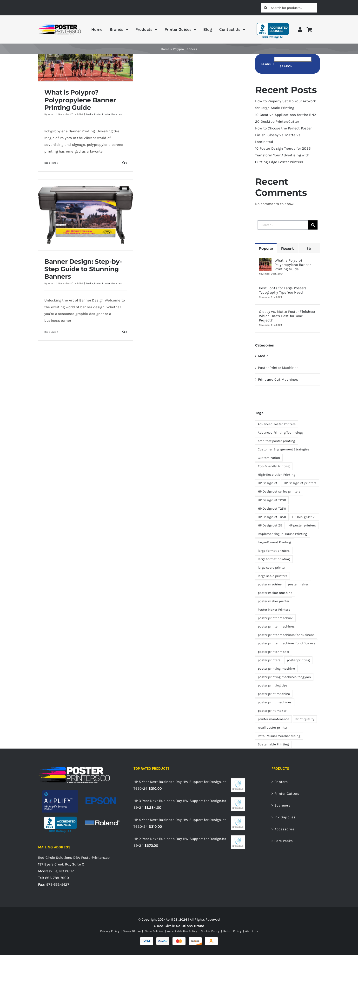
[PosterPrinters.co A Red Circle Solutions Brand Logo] (59, 26)
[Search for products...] (289, 8)
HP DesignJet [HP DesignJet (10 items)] (268, 483)
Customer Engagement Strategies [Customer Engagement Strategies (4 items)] (284, 449)
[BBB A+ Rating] (272, 21)
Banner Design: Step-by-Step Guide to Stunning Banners (83, 269)
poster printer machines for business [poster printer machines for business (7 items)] (286, 635)
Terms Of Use (132, 931)
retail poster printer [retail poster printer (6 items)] (273, 727)
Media (89, 114)
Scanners (282, 805)
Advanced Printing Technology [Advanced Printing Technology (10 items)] (280, 432)
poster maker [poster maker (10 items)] (298, 584)
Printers (281, 782)
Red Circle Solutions (55, 857)
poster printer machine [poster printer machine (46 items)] (275, 618)
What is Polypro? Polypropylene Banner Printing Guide (80, 100)
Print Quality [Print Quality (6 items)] (304, 719)
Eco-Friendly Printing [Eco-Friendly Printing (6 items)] (274, 466)
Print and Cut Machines (278, 379)
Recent (287, 248)
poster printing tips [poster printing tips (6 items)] (273, 685)
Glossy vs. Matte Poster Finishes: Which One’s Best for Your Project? (287, 315)
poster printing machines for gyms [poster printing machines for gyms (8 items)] (284, 677)
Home (165, 49)
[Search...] (283, 225)
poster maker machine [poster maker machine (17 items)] (275, 593)
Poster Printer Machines (108, 114)
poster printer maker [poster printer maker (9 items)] (274, 652)
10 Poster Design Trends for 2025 (283, 148)
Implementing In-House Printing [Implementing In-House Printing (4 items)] (282, 534)
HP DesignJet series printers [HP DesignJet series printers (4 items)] (279, 491)
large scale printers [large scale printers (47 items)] (272, 576)
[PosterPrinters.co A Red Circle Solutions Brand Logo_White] (74, 767)
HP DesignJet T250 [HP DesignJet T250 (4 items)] (272, 508)
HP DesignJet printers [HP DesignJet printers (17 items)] (300, 483)
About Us (251, 931)
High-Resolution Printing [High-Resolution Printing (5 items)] (276, 474)
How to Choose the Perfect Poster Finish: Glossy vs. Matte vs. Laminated (283, 135)
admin (51, 114)
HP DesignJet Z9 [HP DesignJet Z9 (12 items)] (270, 525)
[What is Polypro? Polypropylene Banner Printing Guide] (265, 261)
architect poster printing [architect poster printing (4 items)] (276, 441)
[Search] (266, 8)
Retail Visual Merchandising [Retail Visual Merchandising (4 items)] (279, 736)
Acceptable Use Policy (182, 931)
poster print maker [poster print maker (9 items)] (272, 710)
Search (267, 64)
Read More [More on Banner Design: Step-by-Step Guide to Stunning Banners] (50, 332)
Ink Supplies (285, 817)
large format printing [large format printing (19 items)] (274, 559)
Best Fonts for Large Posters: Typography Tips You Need (283, 290)
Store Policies (154, 931)
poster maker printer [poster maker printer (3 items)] (274, 601)
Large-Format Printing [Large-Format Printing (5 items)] (274, 542)
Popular (266, 248)
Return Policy (232, 931)
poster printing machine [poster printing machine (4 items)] (276, 668)
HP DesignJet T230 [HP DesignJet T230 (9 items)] (272, 500)
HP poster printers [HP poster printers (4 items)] (302, 525)
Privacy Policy (109, 931)
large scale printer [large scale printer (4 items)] (271, 567)
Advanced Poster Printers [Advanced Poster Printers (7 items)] (277, 424)
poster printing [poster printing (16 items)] (298, 660)
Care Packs (283, 841)
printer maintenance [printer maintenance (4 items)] (273, 719)
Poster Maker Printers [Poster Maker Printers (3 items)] (274, 609)
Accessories (284, 829)
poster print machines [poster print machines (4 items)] (275, 702)
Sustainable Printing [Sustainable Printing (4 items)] (273, 744)
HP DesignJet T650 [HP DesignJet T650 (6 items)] (272, 517)
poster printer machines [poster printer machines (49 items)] (276, 626)
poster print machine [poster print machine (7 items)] (274, 694)
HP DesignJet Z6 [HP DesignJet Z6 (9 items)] (304, 517)
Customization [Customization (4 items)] (269, 458)
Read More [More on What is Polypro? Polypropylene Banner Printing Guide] (50, 162)
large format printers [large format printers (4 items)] (274, 550)
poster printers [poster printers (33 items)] (269, 660)
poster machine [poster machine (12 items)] (270, 584)
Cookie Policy (210, 931)
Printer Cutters (286, 793)
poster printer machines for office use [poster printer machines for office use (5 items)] (287, 643)
